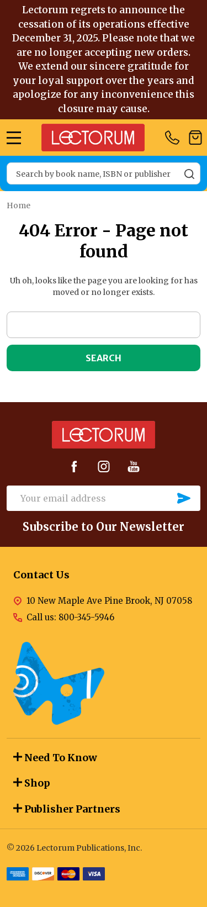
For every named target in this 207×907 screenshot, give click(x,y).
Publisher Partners (66, 809)
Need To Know (55, 757)
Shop (31, 783)
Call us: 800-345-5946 (70, 617)
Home (18, 205)
